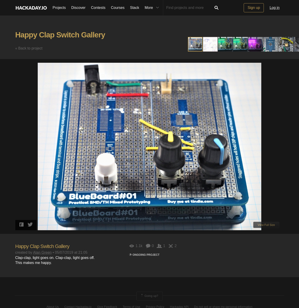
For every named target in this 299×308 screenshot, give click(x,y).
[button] (210, 44)
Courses (118, 8)
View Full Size (266, 225)
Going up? (149, 295)
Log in (275, 8)
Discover (78, 8)
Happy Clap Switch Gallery (60, 35)
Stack (134, 8)
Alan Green (42, 252)
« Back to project (29, 48)
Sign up (254, 8)
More (153, 7)
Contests (98, 8)
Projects (59, 8)
